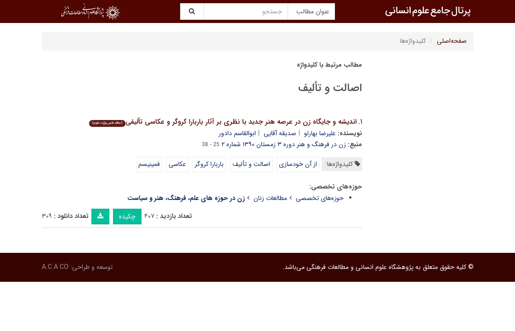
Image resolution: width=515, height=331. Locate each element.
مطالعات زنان (270, 198)
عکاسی (177, 164)
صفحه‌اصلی (452, 41)
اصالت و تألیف (251, 164)
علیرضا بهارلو (320, 133)
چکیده (127, 216)
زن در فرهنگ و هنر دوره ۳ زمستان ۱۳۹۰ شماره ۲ (283, 144)
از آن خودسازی (298, 164)
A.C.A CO (55, 267)
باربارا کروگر (209, 164)
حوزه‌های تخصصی (320, 198)
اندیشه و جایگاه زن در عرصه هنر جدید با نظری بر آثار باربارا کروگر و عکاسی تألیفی (223, 121)
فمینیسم (149, 164)
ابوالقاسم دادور (237, 133)
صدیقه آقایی (280, 133)
